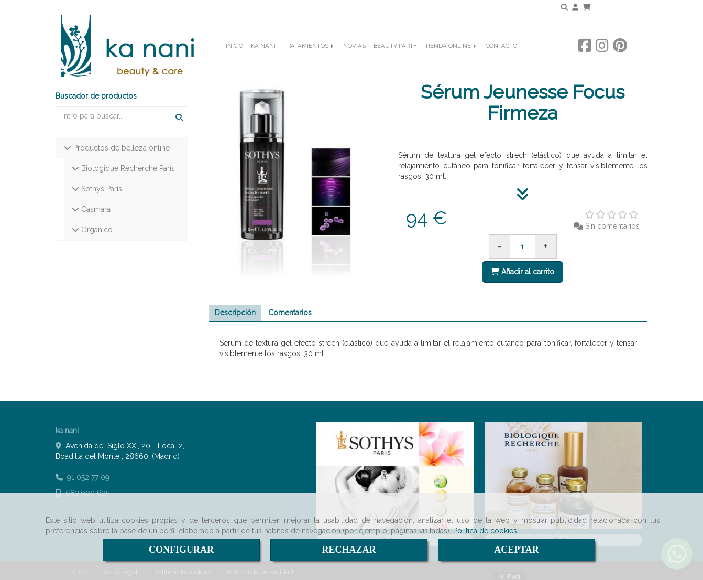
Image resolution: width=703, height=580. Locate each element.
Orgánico (96, 221)
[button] (575, 7)
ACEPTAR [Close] (516, 549)
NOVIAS (354, 61)
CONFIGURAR (181, 549)
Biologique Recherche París (127, 160)
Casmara (95, 201)
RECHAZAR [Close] (349, 549)
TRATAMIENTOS (309, 61)
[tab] (235, 305)
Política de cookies (485, 531)
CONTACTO (501, 61)
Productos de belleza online (120, 139)
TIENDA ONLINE (451, 61)
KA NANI (263, 61)
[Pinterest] (620, 60)
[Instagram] (602, 60)
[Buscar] (122, 108)
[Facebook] (584, 60)
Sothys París (100, 180)
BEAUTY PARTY (395, 61)
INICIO (234, 61)
